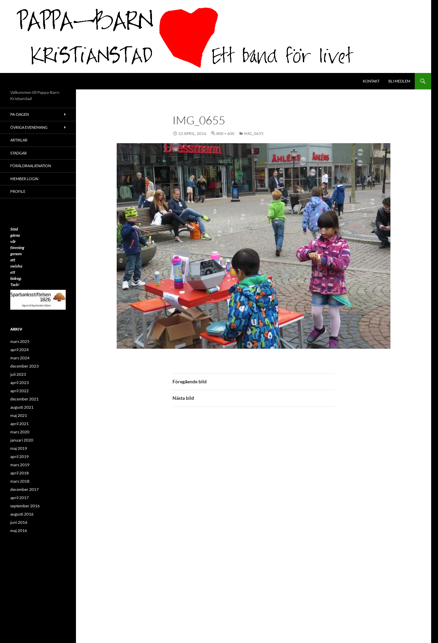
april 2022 (19, 390)
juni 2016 (18, 522)
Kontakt (371, 81)
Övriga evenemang (29, 127)
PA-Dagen (19, 114)
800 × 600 (225, 133)
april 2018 (19, 472)
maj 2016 (18, 530)
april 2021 (19, 423)
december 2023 (24, 366)
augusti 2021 (22, 407)
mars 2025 (19, 341)
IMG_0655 (253, 133)
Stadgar (18, 153)
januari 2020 (21, 440)
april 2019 (19, 456)
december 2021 (24, 398)
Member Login (24, 178)
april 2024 (19, 349)
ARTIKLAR (18, 140)
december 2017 (24, 489)
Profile (17, 191)
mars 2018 (19, 481)
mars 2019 (19, 464)
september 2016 (25, 505)
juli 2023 (18, 374)
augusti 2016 (22, 514)
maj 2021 (18, 415)
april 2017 (19, 497)
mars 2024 (19, 357)
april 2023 (19, 382)
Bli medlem (399, 81)
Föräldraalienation (30, 165)
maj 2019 (18, 448)
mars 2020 (19, 431)
